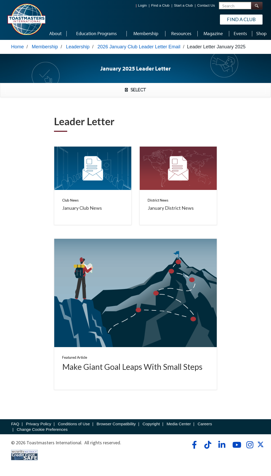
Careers (205, 424)
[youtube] (236, 444)
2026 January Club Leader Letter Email (138, 46)
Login (142, 5)
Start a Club (183, 5)
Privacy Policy (38, 424)
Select (137, 90)
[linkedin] (222, 444)
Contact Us (206, 5)
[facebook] (194, 444)
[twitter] (260, 446)
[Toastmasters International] (26, 19)
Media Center (178, 424)
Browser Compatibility (116, 424)
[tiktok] (208, 444)
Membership (45, 46)
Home (17, 46)
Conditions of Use (74, 424)
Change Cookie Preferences (42, 429)
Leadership (77, 46)
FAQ (15, 424)
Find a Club (160, 5)
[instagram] (250, 444)
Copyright (151, 424)
